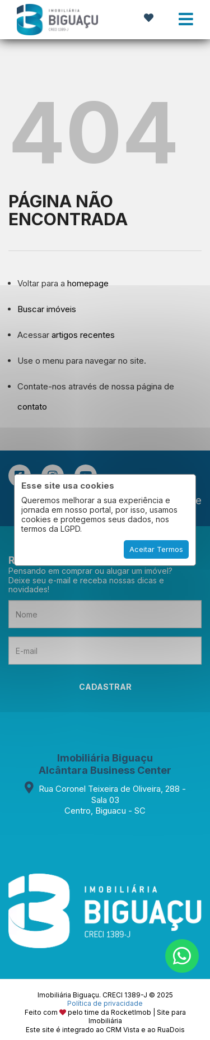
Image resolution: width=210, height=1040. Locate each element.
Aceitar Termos (156, 549)
